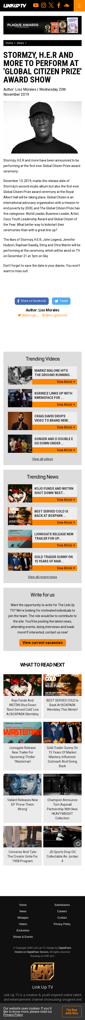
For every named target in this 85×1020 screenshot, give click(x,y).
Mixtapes (22, 917)
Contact (62, 917)
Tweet (61, 301)
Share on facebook (31, 301)
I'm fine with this (72, 1011)
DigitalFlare (64, 947)
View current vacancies (42, 643)
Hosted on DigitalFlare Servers (32, 952)
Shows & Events (23, 936)
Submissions (62, 905)
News (20, 43)
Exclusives (23, 930)
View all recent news (42, 577)
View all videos (42, 459)
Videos (23, 924)
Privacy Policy (61, 924)
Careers (62, 911)
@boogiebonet (54, 315)
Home (9, 43)
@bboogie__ (28, 315)
